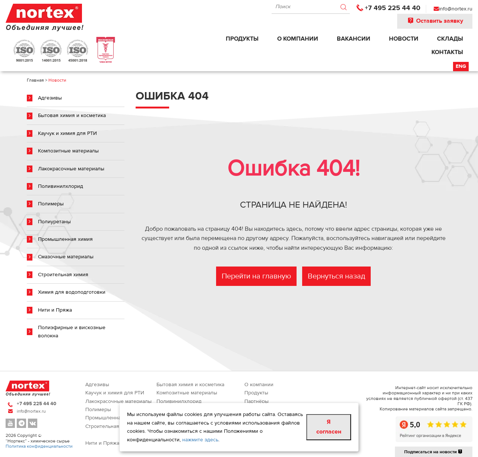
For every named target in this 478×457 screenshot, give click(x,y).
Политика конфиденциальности (39, 446)
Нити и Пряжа (55, 310)
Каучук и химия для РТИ (67, 133)
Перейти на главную (256, 276)
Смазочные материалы (66, 256)
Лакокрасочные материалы (71, 169)
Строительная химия (63, 274)
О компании (297, 38)
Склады (450, 38)
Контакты (447, 52)
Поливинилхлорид (60, 186)
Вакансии (353, 38)
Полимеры (51, 204)
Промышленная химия (65, 239)
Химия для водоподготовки (71, 292)
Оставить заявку (434, 21)
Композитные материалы (68, 151)
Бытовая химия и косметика (72, 115)
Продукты (242, 38)
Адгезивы (50, 98)
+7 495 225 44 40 (392, 8)
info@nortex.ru (455, 9)
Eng (461, 66)
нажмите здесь (200, 439)
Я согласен (328, 426)
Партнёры (256, 401)
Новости (403, 38)
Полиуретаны (54, 221)
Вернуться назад (336, 276)
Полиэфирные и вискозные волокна (71, 331)
